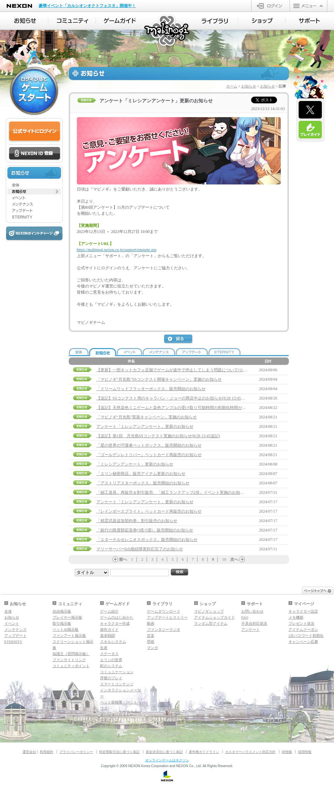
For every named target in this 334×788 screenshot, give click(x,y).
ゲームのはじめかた (116, 617)
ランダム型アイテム (210, 623)
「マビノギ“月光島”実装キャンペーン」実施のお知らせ (146, 417)
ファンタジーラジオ (163, 629)
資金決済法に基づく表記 (164, 752)
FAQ (244, 617)
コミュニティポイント (71, 666)
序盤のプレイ (111, 678)
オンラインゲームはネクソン (167, 760)
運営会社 (29, 752)
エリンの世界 (111, 660)
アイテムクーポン (303, 629)
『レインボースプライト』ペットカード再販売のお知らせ (149, 511)
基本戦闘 (107, 635)
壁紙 (150, 642)
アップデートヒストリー (167, 617)
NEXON (19, 6)
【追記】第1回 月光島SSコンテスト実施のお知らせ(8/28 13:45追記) (158, 436)
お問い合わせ (252, 611)
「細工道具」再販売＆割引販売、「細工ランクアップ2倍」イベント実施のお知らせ (172, 492)
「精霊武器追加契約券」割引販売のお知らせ (136, 520)
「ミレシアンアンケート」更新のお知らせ (134, 464)
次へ (234, 559)
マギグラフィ (111, 720)
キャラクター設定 (303, 611)
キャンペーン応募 (303, 642)
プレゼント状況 (301, 623)
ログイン (270, 5)
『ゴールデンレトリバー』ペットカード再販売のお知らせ (149, 454)
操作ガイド (109, 629)
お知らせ (248, 86)
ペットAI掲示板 (66, 629)
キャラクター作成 (115, 623)
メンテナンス (15, 629)
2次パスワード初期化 (306, 635)
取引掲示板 (62, 623)
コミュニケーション (116, 672)
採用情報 (304, 752)
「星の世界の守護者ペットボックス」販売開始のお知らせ (149, 445)
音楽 (150, 635)
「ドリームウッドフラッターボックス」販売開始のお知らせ (151, 388)
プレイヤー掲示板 (67, 617)
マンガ (152, 648)
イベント (11, 623)
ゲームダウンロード (163, 611)
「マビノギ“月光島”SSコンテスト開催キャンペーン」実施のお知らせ (159, 379)
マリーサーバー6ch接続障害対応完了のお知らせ (139, 549)
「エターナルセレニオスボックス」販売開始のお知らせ (147, 539)
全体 (8, 611)
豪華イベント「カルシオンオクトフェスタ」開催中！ (87, 5)
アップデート (15, 635)
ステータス (109, 654)
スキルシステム (113, 642)
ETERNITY (13, 642)
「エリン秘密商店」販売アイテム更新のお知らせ (140, 473)
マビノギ (167, 31)
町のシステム (111, 666)
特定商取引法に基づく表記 (119, 752)
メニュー (308, 5)
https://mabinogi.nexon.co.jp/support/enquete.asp (117, 249)
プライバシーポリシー (76, 752)
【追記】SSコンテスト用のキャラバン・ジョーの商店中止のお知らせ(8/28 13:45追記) (173, 398)
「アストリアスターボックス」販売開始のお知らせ (142, 483)
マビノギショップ (209, 611)
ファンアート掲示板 (69, 635)
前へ (123, 559)
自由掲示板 (62, 611)
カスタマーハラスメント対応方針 (250, 752)
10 (224, 559)
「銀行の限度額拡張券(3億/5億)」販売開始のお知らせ (144, 530)
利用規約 (46, 752)
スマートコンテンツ (116, 684)
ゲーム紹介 (109, 611)
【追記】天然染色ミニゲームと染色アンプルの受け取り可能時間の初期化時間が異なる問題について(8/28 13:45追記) (201, 407)
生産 (104, 648)
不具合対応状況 (254, 623)
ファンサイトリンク (69, 660)
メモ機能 (296, 617)
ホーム (231, 86)
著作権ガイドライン (204, 752)
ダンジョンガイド (115, 714)
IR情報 (287, 752)
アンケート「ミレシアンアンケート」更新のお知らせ (144, 426)
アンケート (250, 629)
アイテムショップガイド (214, 617)
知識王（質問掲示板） (71, 654)
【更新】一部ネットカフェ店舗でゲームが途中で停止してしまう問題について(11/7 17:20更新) (181, 370)
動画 (150, 623)
